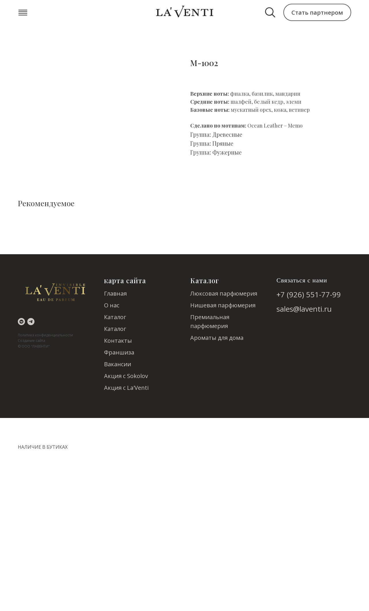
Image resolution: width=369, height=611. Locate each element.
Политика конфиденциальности (45, 335)
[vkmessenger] (21, 321)
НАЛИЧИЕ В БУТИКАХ (43, 447)
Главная (115, 293)
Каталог (115, 317)
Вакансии (117, 364)
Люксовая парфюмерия (223, 293)
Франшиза (119, 352)
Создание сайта (31, 340)
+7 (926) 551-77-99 (308, 294)
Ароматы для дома (216, 338)
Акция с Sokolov (126, 376)
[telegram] (30, 321)
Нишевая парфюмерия (222, 305)
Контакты (118, 340)
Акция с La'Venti (126, 388)
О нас (111, 305)
